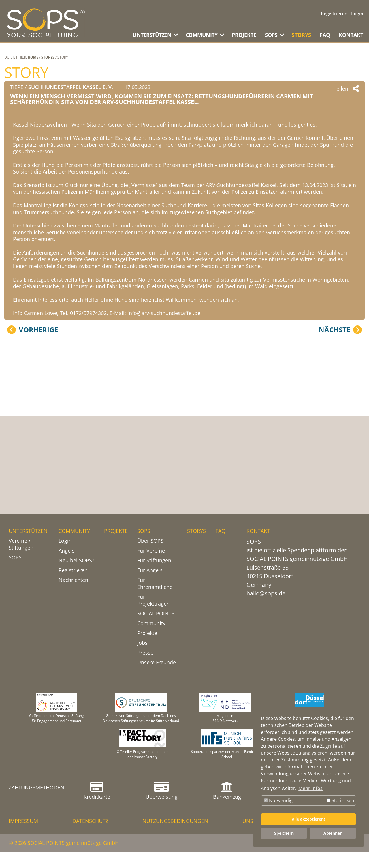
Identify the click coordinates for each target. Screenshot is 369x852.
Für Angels (150, 570)
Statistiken (340, 800)
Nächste (334, 467)
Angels (67, 550)
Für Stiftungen (154, 560)
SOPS (15, 557)
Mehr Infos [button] (310, 788)
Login (357, 14)
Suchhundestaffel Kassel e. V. (70, 87)
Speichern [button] (284, 833)
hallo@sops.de (265, 593)
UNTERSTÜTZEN (28, 531)
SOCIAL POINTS (155, 613)
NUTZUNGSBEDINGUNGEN (175, 821)
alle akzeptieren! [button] (308, 819)
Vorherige (38, 467)
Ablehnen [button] (332, 833)
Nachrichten (73, 580)
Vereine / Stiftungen (21, 544)
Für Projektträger (153, 600)
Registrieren (334, 14)
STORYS (301, 34)
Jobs (142, 643)
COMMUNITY (74, 531)
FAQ (325, 34)
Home (33, 57)
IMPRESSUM (23, 821)
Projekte (147, 633)
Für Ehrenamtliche (154, 584)
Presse (145, 652)
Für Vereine (151, 550)
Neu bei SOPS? (76, 560)
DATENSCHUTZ (90, 821)
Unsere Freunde (156, 662)
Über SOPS (150, 541)
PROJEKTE (244, 34)
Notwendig (278, 800)
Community (151, 623)
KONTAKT (351, 34)
